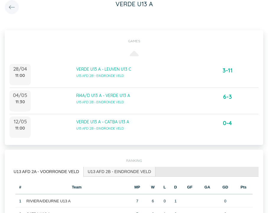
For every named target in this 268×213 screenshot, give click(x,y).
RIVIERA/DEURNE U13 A (48, 201)
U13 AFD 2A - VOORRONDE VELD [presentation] (46, 171)
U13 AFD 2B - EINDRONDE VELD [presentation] (119, 171)
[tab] (46, 172)
